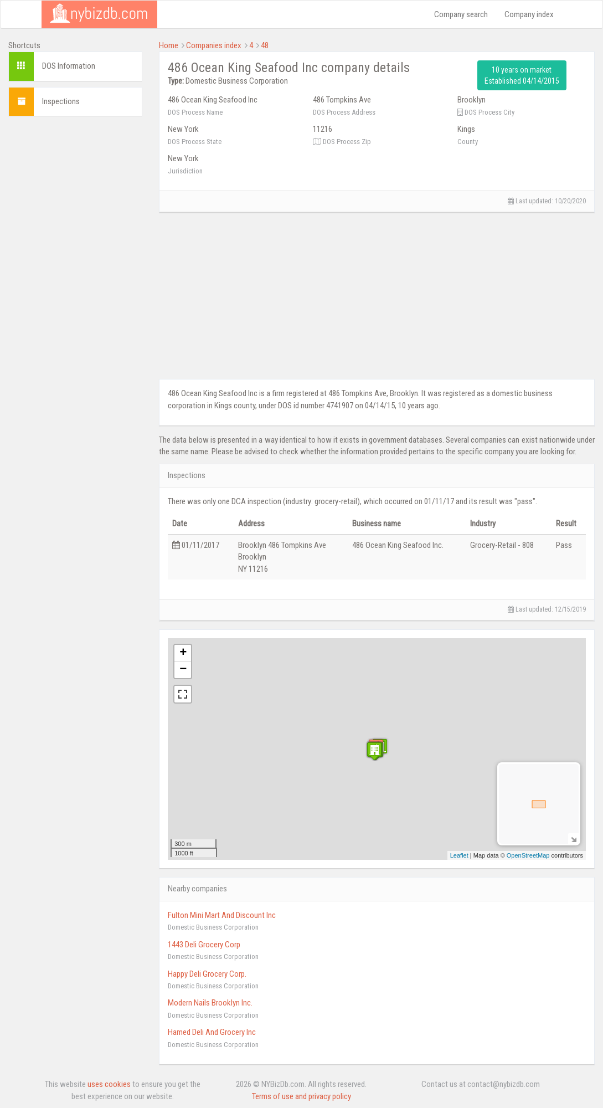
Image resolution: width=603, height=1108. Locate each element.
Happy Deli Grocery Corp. (207, 974)
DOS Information (68, 66)
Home (168, 45)
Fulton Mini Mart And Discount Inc (222, 915)
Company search (461, 14)
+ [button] (183, 653)
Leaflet (459, 855)
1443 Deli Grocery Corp (204, 945)
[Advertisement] (75, 291)
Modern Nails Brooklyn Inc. (210, 1003)
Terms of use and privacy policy (301, 1096)
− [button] (183, 669)
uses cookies (109, 1084)
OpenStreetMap (528, 855)
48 (265, 45)
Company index (529, 14)
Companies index (213, 45)
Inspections (61, 101)
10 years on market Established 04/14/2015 (522, 75)
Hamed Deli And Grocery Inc (212, 1032)
